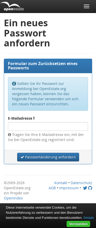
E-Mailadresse (21, 118)
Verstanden (78, 224)
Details (88, 218)
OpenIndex (13, 198)
